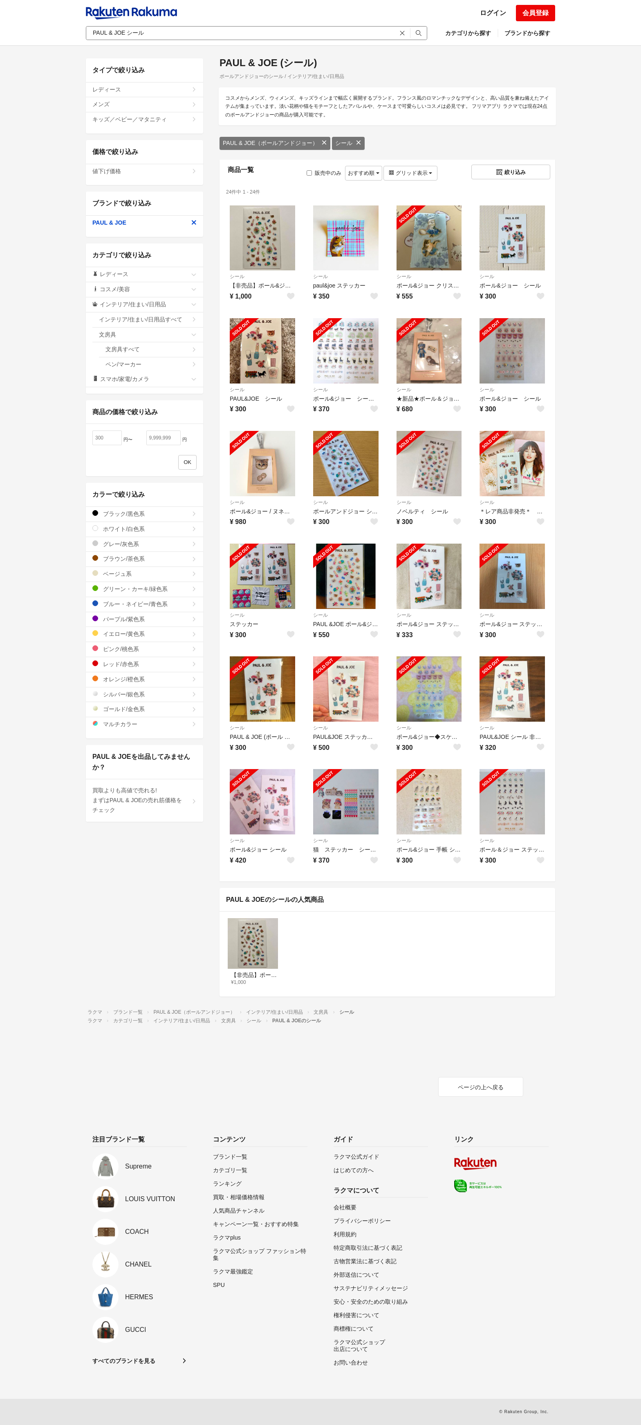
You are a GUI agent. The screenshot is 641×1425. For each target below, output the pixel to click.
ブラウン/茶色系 (144, 558)
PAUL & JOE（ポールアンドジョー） (275, 143)
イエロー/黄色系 (144, 633)
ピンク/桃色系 (144, 648)
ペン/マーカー (151, 364)
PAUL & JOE (144, 222)
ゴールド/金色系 (144, 708)
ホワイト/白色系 (144, 528)
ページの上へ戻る (481, 1087)
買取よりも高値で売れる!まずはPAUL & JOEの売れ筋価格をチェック (144, 800)
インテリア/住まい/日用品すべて (148, 319)
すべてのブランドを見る (123, 1361)
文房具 (148, 334)
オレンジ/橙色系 (144, 679)
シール (348, 143)
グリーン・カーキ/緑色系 (144, 588)
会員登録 (535, 12)
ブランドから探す (527, 33)
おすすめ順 (363, 173)
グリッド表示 (410, 173)
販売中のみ (324, 173)
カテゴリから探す (468, 33)
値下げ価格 (144, 171)
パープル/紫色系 (144, 618)
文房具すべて (151, 349)
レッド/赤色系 (144, 663)
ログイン (493, 12)
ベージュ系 (144, 573)
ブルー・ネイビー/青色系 (144, 603)
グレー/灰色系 (144, 543)
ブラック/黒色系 (144, 513)
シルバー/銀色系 (144, 694)
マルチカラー (144, 723)
